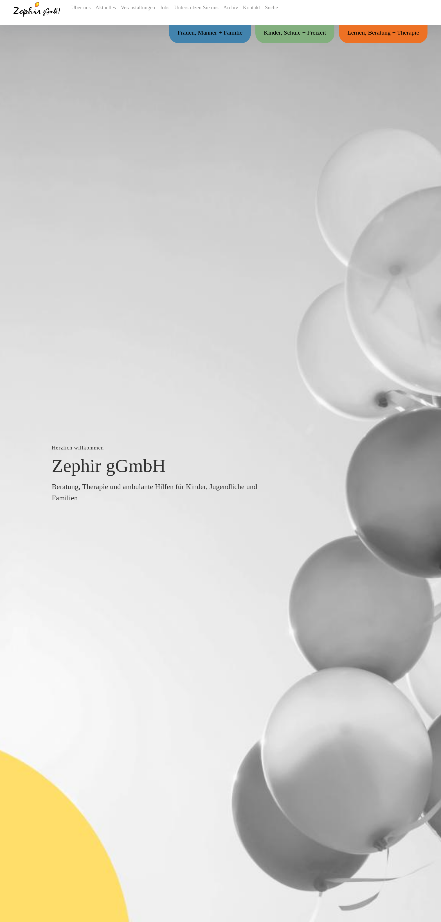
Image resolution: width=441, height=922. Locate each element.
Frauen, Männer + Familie (192, 33)
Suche (281, 12)
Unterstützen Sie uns (200, 12)
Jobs (167, 12)
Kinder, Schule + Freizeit (284, 33)
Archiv (234, 12)
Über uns (79, 12)
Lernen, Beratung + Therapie (380, 33)
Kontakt (258, 12)
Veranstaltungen (138, 12)
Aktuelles (106, 12)
